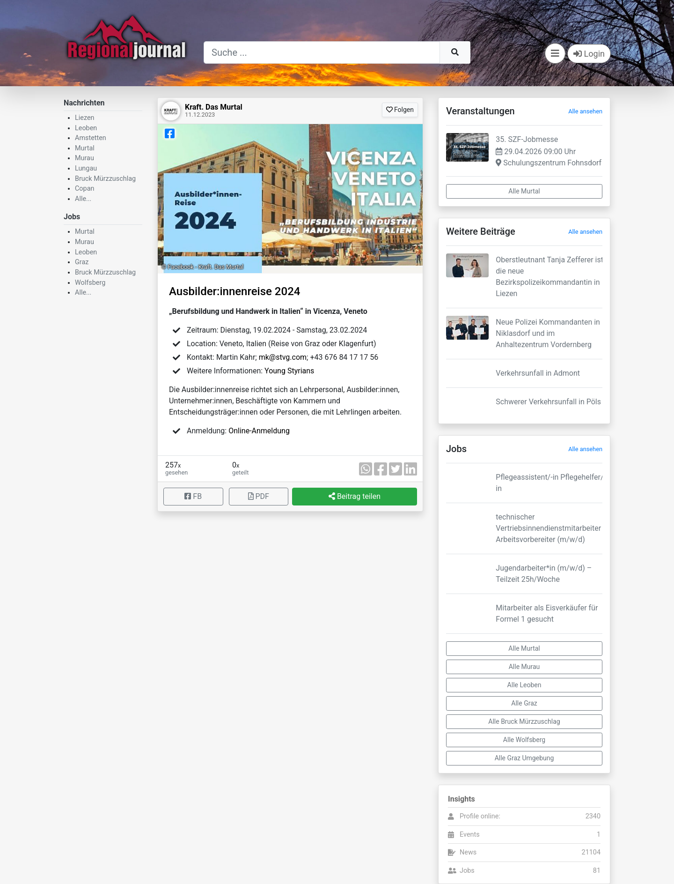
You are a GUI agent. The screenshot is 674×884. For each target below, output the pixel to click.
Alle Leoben (524, 685)
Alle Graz (524, 703)
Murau (84, 158)
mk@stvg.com (283, 357)
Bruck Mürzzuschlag (105, 179)
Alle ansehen (585, 111)
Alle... (83, 199)
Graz (81, 262)
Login (589, 54)
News (468, 852)
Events (470, 835)
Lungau (86, 168)
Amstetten (90, 138)
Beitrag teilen (355, 496)
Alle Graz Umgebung (524, 758)
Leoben (86, 128)
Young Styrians (289, 370)
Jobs (467, 871)
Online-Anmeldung (259, 430)
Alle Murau (524, 666)
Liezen (85, 118)
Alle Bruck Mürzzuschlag (524, 721)
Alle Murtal (524, 191)
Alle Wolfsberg (524, 739)
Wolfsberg (90, 283)
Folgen (400, 109)
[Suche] (322, 52)
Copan (84, 189)
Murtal (85, 148)
